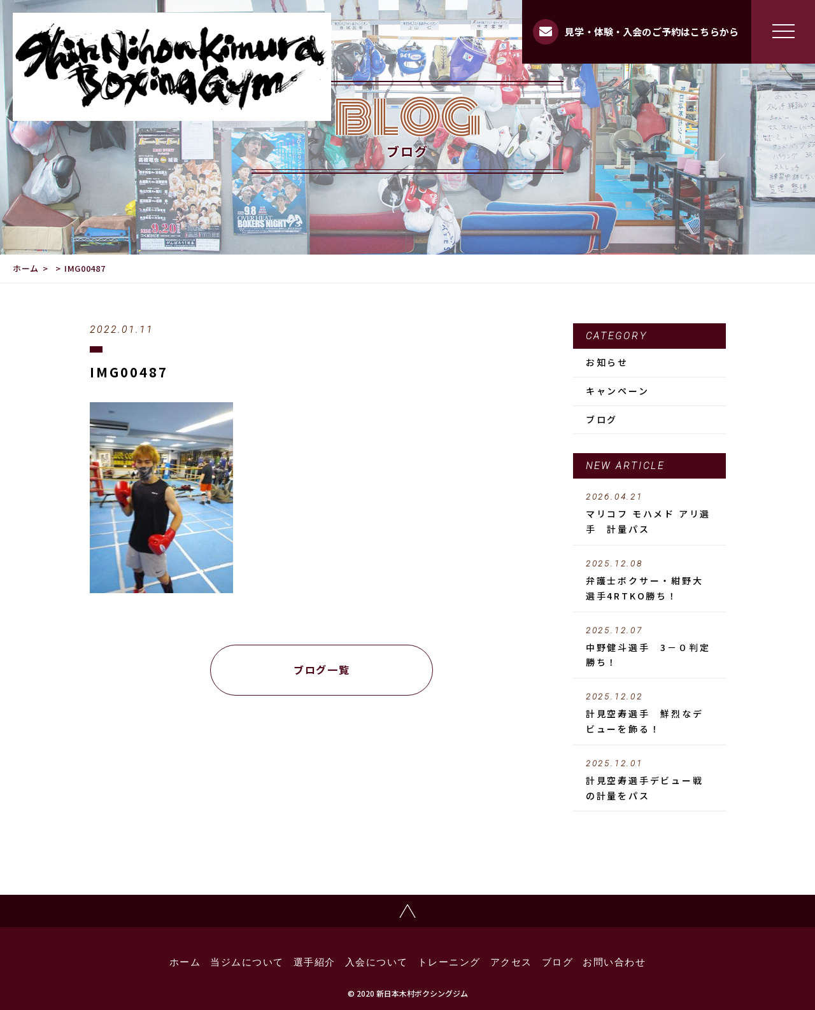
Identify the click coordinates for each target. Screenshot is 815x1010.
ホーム (26, 268)
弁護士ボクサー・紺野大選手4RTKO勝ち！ (649, 580)
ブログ (602, 419)
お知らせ (607, 362)
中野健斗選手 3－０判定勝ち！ (649, 647)
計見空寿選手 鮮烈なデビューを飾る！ (649, 713)
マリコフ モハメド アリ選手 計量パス (649, 513)
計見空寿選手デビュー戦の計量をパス (649, 780)
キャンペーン (617, 390)
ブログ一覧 (322, 669)
